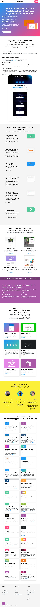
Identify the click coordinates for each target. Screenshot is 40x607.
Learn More (6, 337)
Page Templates (5, 592)
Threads (28, 598)
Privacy (15, 605)
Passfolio (20, 398)
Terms (12, 605)
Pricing (3, 594)
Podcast (16, 589)
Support (16, 592)
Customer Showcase (31, 590)
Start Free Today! (7, 31)
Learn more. (27, 430)
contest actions (13, 60)
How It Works (5, 590)
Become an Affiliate (31, 589)
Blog (15, 590)
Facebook (29, 596)
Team (28, 594)
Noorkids (7, 398)
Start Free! (36, 1)
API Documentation (18, 594)
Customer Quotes (30, 592)
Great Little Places (32, 398)
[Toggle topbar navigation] (3, 1)
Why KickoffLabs (5, 589)
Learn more (10, 253)
